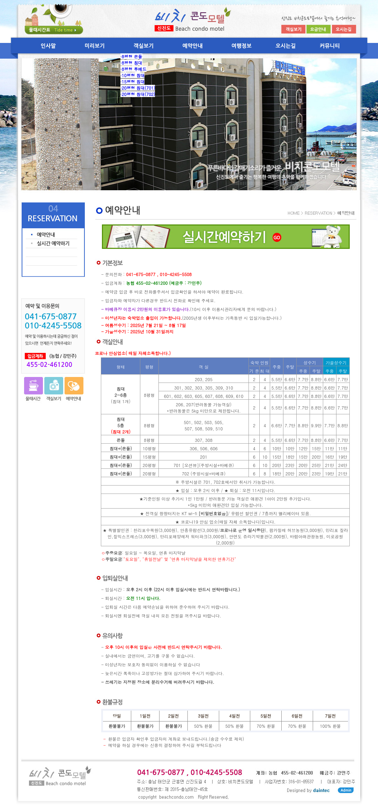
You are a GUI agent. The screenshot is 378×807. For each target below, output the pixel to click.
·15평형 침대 (132, 81)
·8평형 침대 (131, 63)
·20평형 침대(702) (137, 94)
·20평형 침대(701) (137, 88)
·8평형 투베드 (133, 69)
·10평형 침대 (132, 75)
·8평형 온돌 (131, 56)
